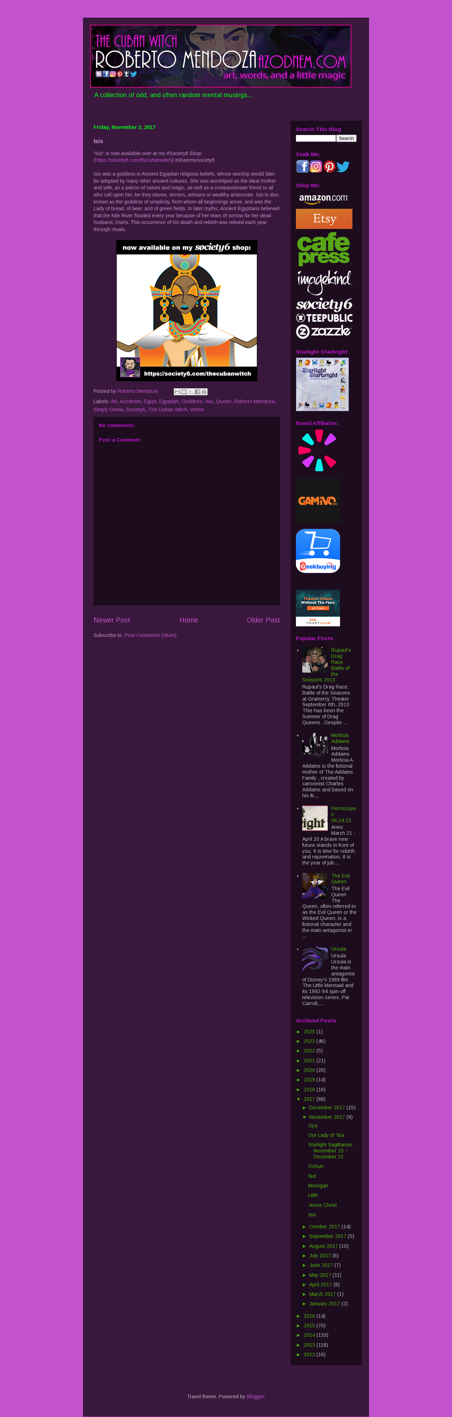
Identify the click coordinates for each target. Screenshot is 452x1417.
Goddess (192, 401)
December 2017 (327, 1107)
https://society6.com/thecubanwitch (133, 160)
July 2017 (320, 1255)
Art (114, 401)
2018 (310, 1089)
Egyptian (169, 401)
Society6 (135, 409)
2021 (310, 1060)
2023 (310, 1041)
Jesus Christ (322, 1205)
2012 (310, 1354)
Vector (197, 409)
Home (188, 620)
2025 (310, 1031)
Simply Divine (108, 409)
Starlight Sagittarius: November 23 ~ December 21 (330, 1150)
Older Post (263, 620)
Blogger (255, 1396)
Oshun (315, 1166)
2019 (310, 1079)
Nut (312, 1176)
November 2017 (327, 1117)
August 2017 (324, 1246)
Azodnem (130, 401)
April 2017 (321, 1284)
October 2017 (325, 1226)
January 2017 (325, 1303)
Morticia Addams (340, 738)
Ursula (338, 949)
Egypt (150, 401)
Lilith (313, 1195)
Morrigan (318, 1185)
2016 (310, 1316)
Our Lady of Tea (326, 1135)
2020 (310, 1070)
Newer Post (112, 620)
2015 (310, 1325)
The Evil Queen (340, 879)
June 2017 (321, 1265)
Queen (223, 401)
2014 (310, 1335)
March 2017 (323, 1294)
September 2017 (328, 1236)
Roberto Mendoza (254, 401)
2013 (310, 1345)
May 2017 (321, 1275)
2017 (310, 1099)
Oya (312, 1125)
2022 (310, 1050)
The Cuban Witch (167, 409)
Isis (209, 401)
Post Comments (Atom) (151, 635)
